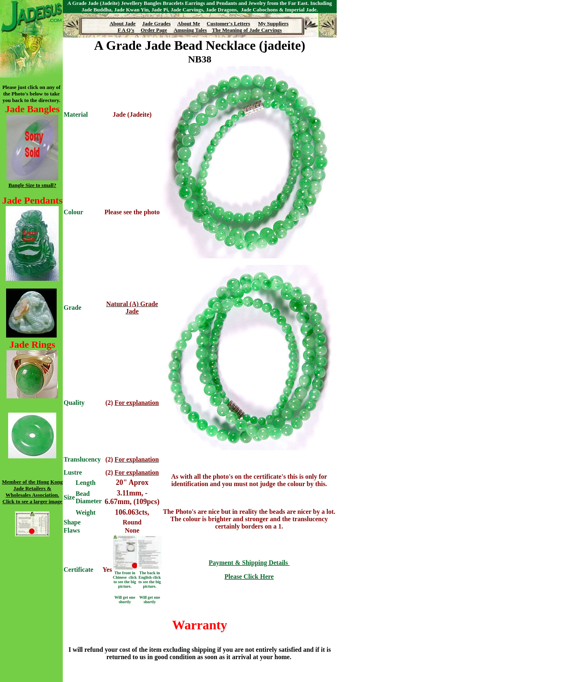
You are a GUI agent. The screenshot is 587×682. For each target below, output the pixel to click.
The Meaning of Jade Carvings (247, 30)
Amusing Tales (190, 30)
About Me (188, 23)
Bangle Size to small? (32, 185)
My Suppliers (273, 23)
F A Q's (125, 30)
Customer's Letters (228, 23)
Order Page (154, 30)
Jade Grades (156, 23)
